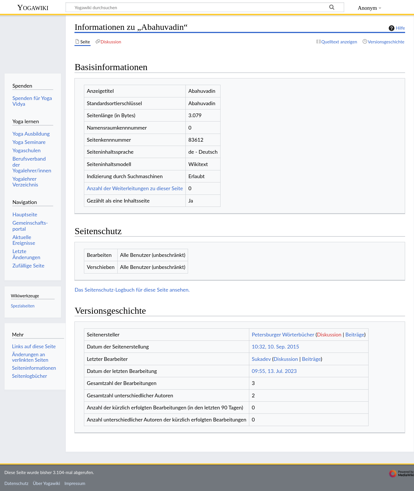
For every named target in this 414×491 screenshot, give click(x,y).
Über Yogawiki (46, 483)
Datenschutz (16, 483)
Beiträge (354, 334)
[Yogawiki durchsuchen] (205, 7)
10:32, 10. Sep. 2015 (275, 346)
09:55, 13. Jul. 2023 (274, 371)
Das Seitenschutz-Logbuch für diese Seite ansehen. (132, 289)
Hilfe (396, 28)
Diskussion (329, 334)
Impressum (74, 483)
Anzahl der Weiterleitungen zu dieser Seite (135, 188)
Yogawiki (33, 7)
